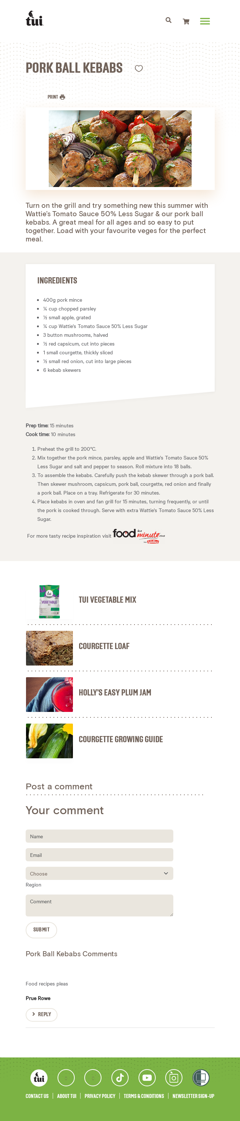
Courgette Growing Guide (121, 739)
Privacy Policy (100, 1096)
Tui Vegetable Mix (107, 600)
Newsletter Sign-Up (193, 1096)
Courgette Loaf (104, 646)
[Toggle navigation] (168, 21)
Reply (44, 1015)
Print (53, 97)
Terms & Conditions (144, 1096)
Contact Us (37, 1096)
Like (139, 68)
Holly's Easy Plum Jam (115, 693)
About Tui (66, 1096)
